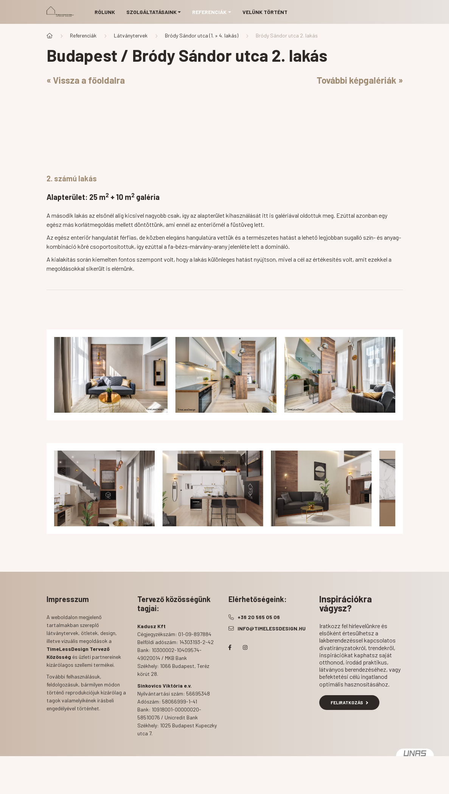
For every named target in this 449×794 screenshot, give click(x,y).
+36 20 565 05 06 (259, 617)
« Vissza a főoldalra (86, 80)
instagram (245, 647)
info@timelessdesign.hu (272, 628)
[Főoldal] (50, 35)
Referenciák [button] (209, 12)
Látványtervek (131, 35)
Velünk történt (264, 12)
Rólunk (105, 12)
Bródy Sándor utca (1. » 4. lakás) (201, 35)
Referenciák (83, 35)
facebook (230, 647)
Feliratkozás (349, 702)
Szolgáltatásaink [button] (151, 12)
